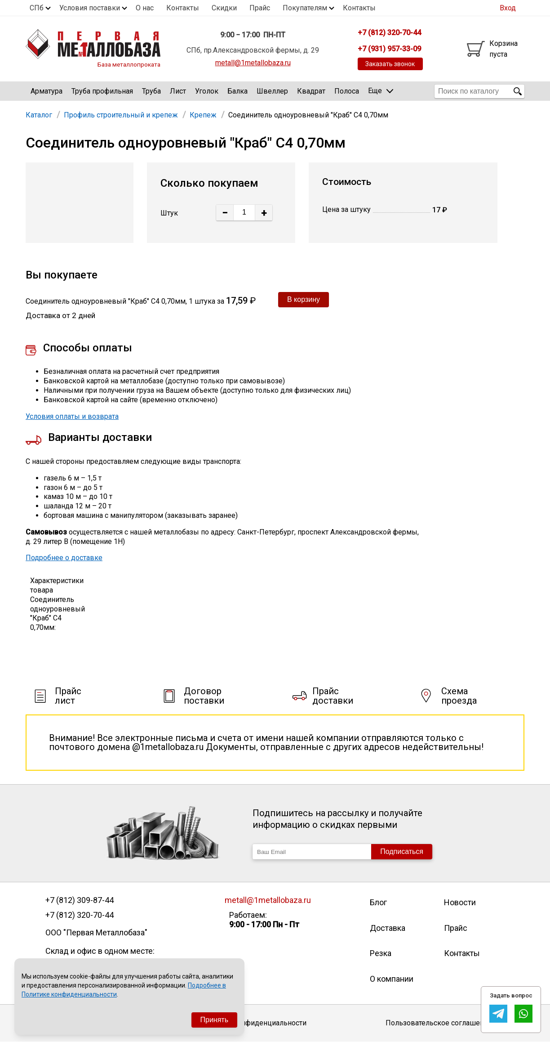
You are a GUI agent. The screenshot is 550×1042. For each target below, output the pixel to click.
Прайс (259, 8)
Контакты (182, 8)
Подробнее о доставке (64, 557)
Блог (378, 902)
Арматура (46, 91)
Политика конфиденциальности (252, 1023)
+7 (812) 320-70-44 (79, 915)
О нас (145, 8)
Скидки (224, 8)
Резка (380, 953)
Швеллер (272, 91)
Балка (237, 91)
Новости (460, 902)
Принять (214, 1020)
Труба (151, 91)
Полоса (346, 91)
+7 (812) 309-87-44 (79, 900)
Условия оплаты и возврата (72, 416)
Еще (380, 90)
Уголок (206, 91)
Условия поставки (89, 8)
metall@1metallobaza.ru (253, 62)
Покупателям (305, 8)
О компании (391, 979)
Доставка (387, 928)
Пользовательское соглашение (439, 1023)
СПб (37, 8)
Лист (178, 91)
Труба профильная (102, 91)
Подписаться (401, 851)
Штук (169, 213)
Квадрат (311, 91)
